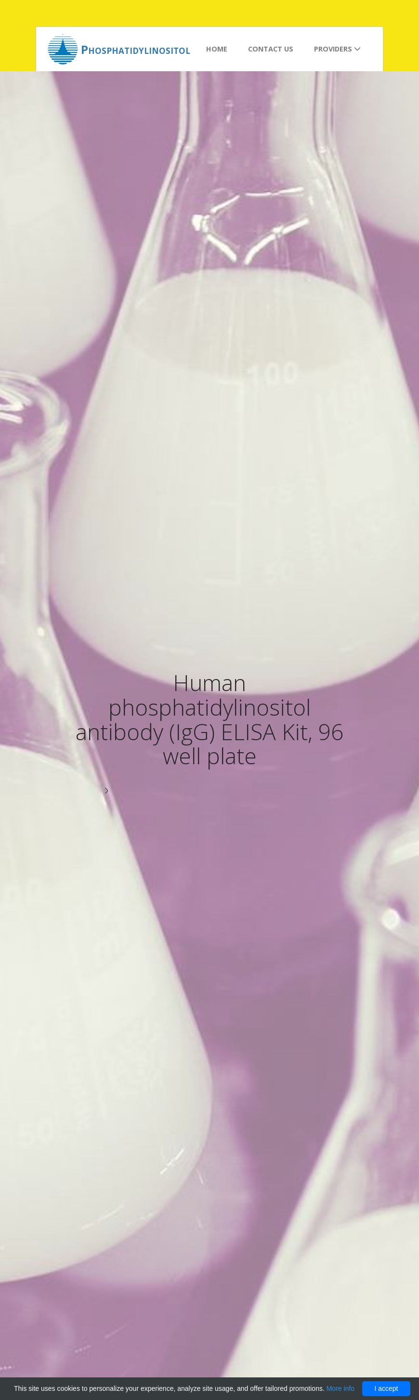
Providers (337, 48)
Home (216, 48)
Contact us (270, 48)
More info (340, 1388)
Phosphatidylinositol (135, 49)
